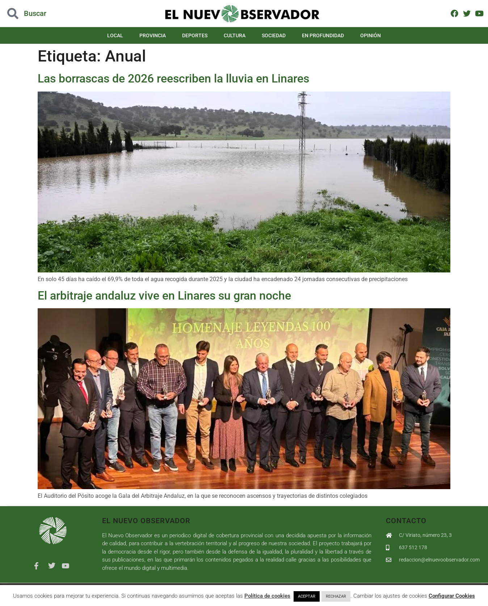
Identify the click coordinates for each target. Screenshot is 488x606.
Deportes (194, 35)
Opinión (370, 35)
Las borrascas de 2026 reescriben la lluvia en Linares (173, 78)
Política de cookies (267, 596)
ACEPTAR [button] (306, 596)
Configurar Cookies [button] (452, 596)
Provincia (152, 35)
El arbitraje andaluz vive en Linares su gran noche (164, 295)
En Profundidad (323, 35)
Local (115, 35)
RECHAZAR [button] (336, 596)
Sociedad (274, 35)
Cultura (234, 35)
